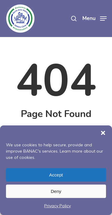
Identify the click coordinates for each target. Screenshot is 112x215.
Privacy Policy (57, 205)
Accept (56, 174)
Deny (56, 191)
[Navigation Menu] (94, 18)
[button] (103, 133)
